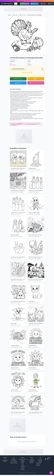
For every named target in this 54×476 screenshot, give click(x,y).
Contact (40, 459)
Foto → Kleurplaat (14, 461)
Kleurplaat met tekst (13, 462)
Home (5, 459)
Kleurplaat (22, 460)
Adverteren (38, 462)
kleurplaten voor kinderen (15, 124)
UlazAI (38, 464)
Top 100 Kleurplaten (30, 460)
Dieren (22, 462)
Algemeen (22, 461)
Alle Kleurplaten (5, 460)
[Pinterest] (47, 459)
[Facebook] (45, 459)
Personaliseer (13, 460)
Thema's (4, 461)
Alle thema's (22, 469)
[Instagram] (49, 459)
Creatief (22, 465)
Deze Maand (31, 461)
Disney (22, 468)
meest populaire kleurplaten (31, 124)
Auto (22, 464)
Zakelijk (43, 3)
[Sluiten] (53, 1)
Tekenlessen (14, 459)
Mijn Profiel (40, 460)
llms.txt (38, 465)
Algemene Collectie (22, 459)
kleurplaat (20, 123)
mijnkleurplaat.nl (6, 3)
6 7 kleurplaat (22, 466)
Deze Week (31, 462)
